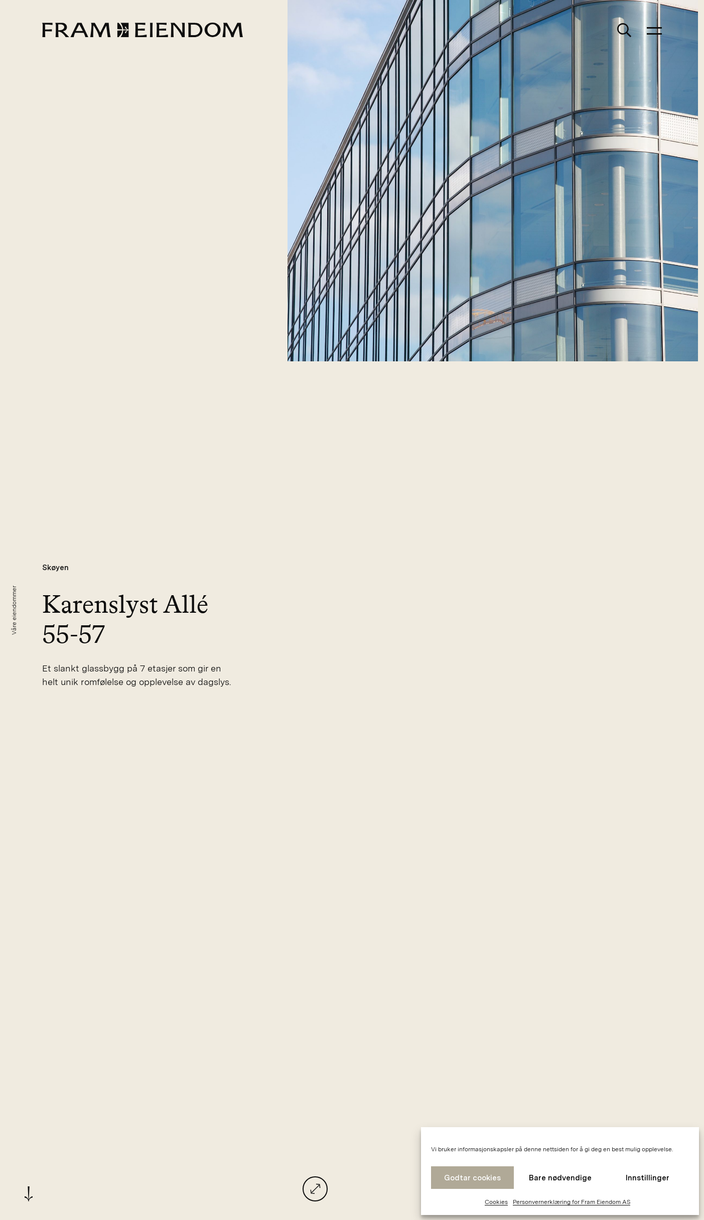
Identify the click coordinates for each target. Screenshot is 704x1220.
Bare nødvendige (560, 1177)
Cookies (496, 1201)
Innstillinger (647, 1177)
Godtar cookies (472, 1177)
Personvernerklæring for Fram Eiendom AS (571, 1201)
